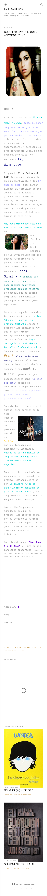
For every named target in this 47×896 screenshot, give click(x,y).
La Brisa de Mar (13, 9)
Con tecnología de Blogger (23, 884)
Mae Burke (31, 889)
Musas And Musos (18, 651)
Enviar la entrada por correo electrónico (28, 647)
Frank (9, 356)
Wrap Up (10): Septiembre (20, 864)
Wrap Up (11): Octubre (18, 790)
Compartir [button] (8, 647)
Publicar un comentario (22, 795)
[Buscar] (41, 4)
